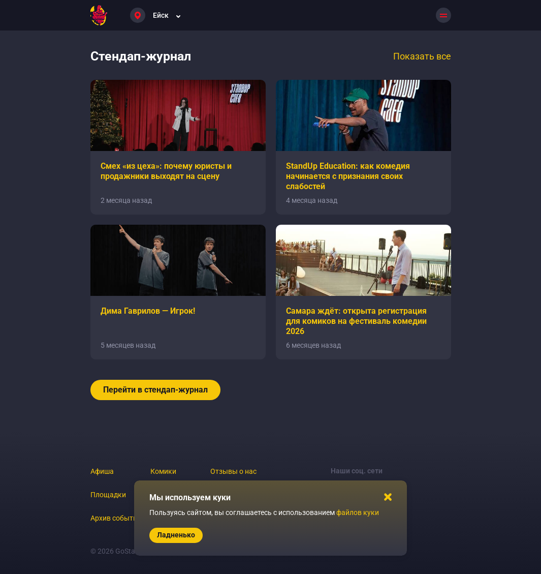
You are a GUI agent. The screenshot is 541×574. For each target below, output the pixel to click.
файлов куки (357, 512)
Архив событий (115, 518)
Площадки (108, 495)
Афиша (102, 471)
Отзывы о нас (233, 471)
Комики (163, 471)
